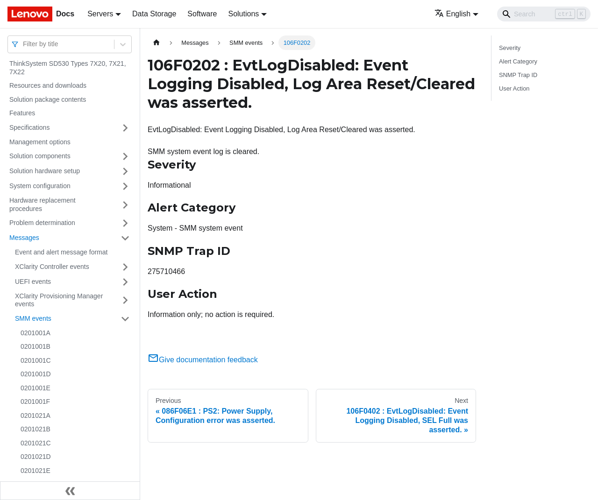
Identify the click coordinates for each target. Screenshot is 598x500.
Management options (40, 142)
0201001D (36, 374)
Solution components (40, 156)
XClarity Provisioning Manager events (59, 300)
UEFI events (33, 281)
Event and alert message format (61, 252)
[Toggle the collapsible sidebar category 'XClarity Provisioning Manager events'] (125, 300)
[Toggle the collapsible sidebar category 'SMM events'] (125, 318)
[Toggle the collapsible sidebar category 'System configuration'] (125, 186)
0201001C (36, 360)
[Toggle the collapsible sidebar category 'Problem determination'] (125, 223)
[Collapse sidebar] (70, 490)
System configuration (40, 186)
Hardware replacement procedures (42, 204)
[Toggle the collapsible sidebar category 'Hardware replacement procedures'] (125, 205)
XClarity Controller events (52, 266)
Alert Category (518, 61)
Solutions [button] (243, 14)
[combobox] (24, 44)
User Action (514, 88)
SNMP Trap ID (518, 74)
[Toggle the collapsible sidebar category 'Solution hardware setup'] (125, 171)
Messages (24, 237)
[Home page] (156, 42)
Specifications (29, 127)
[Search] (544, 14)
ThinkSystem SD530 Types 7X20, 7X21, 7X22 (67, 68)
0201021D (36, 456)
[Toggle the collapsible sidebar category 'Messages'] (125, 238)
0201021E (35, 470)
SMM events (33, 318)
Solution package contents (47, 99)
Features (22, 113)
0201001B (35, 346)
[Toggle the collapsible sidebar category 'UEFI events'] (125, 282)
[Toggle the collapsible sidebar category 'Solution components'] (125, 156)
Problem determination (42, 222)
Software (202, 14)
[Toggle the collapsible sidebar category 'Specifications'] (125, 127)
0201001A (35, 333)
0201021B (35, 429)
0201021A (35, 415)
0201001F (35, 401)
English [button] (452, 14)
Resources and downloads (47, 85)
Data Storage (154, 14)
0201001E (35, 388)
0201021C (36, 443)
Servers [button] (100, 14)
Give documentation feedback (203, 360)
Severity (509, 47)
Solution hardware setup (44, 171)
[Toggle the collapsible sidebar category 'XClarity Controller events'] (125, 267)
